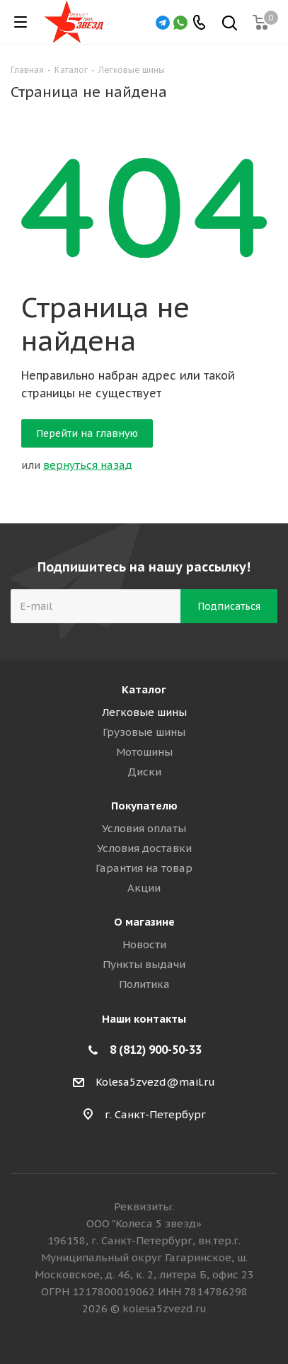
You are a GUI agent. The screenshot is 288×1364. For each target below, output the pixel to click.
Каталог (144, 689)
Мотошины (144, 751)
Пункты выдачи (144, 964)
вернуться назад (87, 465)
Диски (144, 771)
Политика (144, 984)
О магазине (144, 921)
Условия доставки (144, 848)
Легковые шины (144, 712)
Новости (144, 944)
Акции (144, 887)
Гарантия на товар (144, 868)
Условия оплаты (144, 828)
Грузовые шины (144, 732)
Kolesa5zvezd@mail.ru (155, 1082)
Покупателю (144, 805)
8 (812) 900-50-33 (156, 1049)
